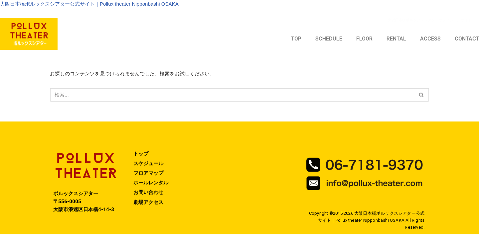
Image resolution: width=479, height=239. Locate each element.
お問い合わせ (149, 207)
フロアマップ (149, 188)
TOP (367, 40)
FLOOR (435, 40)
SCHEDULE (399, 40)
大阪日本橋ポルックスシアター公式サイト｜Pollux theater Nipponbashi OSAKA (95, 4)
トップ (141, 168)
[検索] (232, 97)
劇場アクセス (149, 217)
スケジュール (149, 178)
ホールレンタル (152, 198)
